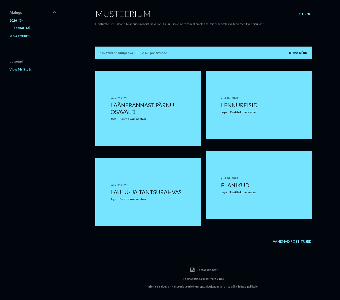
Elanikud (235, 185)
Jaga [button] (113, 119)
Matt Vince (217, 278)
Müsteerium (123, 13)
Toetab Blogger (203, 270)
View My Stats (20, 69)
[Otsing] (305, 14)
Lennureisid (239, 105)
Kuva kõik (298, 53)
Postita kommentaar (132, 119)
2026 (16, 20)
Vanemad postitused (292, 241)
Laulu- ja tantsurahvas (146, 192)
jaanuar (21, 28)
